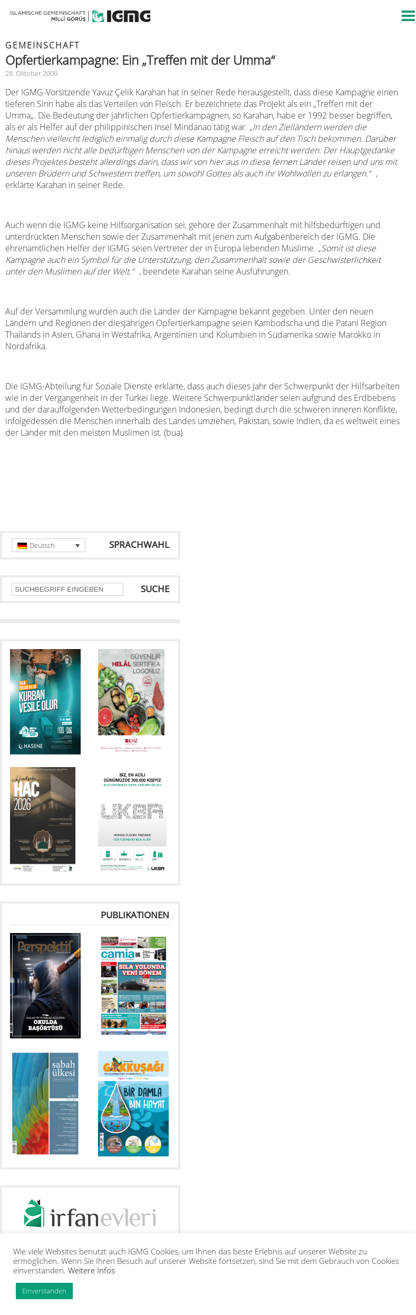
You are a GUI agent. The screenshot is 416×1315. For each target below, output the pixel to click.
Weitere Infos (91, 1270)
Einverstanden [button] (44, 1291)
